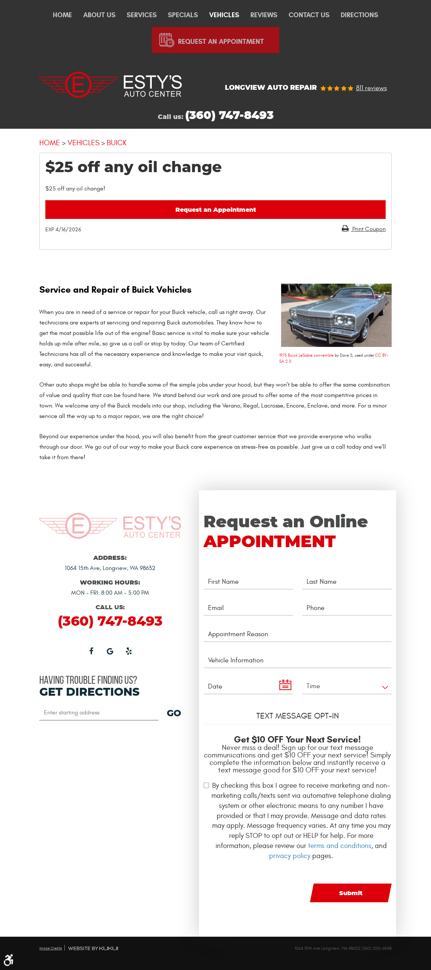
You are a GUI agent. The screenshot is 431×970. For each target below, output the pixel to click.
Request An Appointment (221, 41)
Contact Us (309, 15)
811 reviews (371, 88)
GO (174, 713)
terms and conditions (339, 846)
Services (142, 15)
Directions (359, 15)
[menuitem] (62, 15)
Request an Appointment (215, 210)
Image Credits (50, 948)
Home (62, 15)
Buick (116, 142)
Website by (93, 948)
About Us (99, 15)
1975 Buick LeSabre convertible (306, 355)
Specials (183, 15)
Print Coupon (368, 229)
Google (110, 650)
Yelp (128, 650)
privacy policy (289, 856)
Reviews (263, 15)
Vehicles (224, 15)
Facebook (91, 650)
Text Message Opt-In (297, 716)
